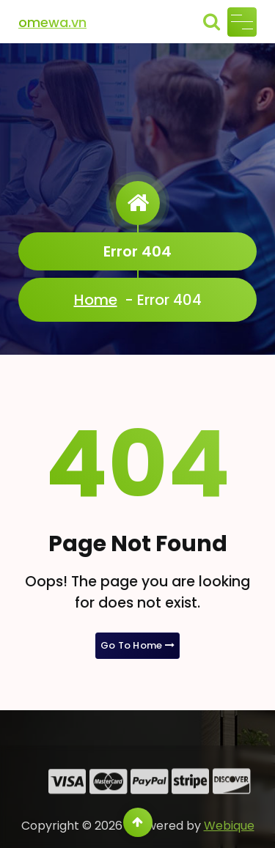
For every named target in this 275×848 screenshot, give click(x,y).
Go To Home (137, 645)
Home (95, 300)
